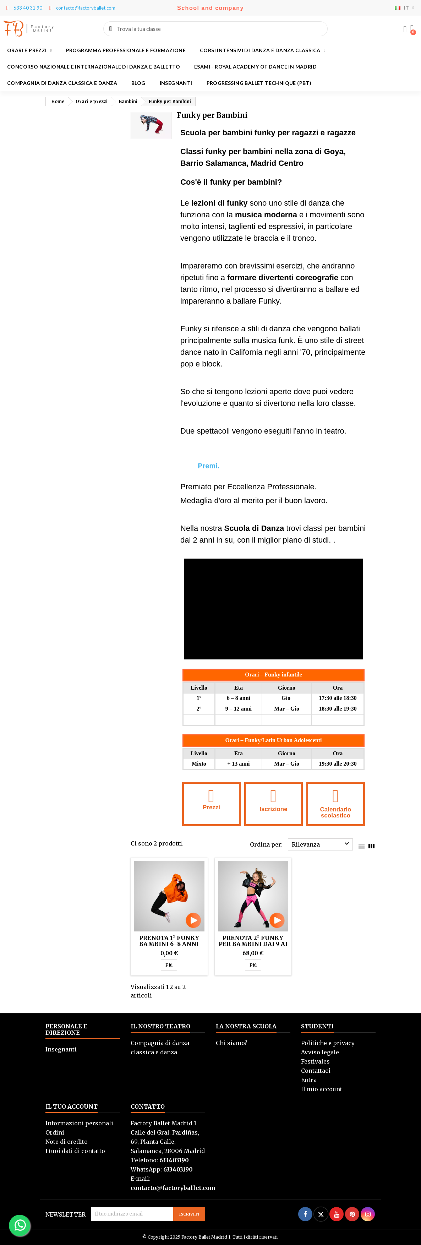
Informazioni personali (79, 1123)
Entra (309, 1079)
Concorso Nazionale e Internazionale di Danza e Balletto (93, 67)
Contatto (148, 1106)
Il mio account (321, 1089)
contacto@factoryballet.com (173, 1187)
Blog (138, 83)
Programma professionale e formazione (126, 50)
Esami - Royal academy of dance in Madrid (255, 67)
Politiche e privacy (328, 1042)
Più (171, 965)
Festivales (315, 1061)
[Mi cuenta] (405, 29)
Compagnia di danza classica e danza (62, 83)
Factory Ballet (43, 28)
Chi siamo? (231, 1042)
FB (13, 28)
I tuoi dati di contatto (75, 1150)
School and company (210, 8)
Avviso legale (320, 1052)
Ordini (54, 1132)
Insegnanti (176, 83)
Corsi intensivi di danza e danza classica (262, 50)
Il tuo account (71, 1106)
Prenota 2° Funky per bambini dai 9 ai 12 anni (253, 943)
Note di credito (66, 1141)
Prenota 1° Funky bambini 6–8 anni (169, 940)
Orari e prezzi (29, 50)
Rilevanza (321, 843)
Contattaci (315, 1070)
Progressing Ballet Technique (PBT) (259, 83)
